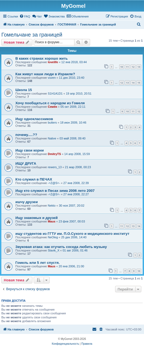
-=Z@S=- (54, 183)
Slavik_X (53, 250)
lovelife (53, 62)
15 (139, 82)
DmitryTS (54, 154)
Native (52, 138)
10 (121, 67)
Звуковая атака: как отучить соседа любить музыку (61, 247)
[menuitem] (24, 16)
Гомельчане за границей (31, 35)
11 (127, 67)
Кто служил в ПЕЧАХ (33, 179)
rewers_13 (54, 167)
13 (139, 67)
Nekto (52, 205)
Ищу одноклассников (34, 119)
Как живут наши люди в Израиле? (45, 74)
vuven (52, 77)
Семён (52, 106)
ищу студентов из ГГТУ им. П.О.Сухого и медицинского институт (72, 234)
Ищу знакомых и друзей (36, 218)
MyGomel (73, 6)
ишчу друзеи (26, 202)
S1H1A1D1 (55, 93)
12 (133, 67)
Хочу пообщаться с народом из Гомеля (50, 103)
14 (133, 82)
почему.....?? (26, 135)
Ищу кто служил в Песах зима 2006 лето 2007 (55, 191)
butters (52, 122)
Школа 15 (23, 90)
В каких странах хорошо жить (41, 58)
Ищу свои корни (29, 150)
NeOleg (53, 237)
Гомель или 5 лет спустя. (37, 263)
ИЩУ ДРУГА (25, 163)
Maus (51, 221)
